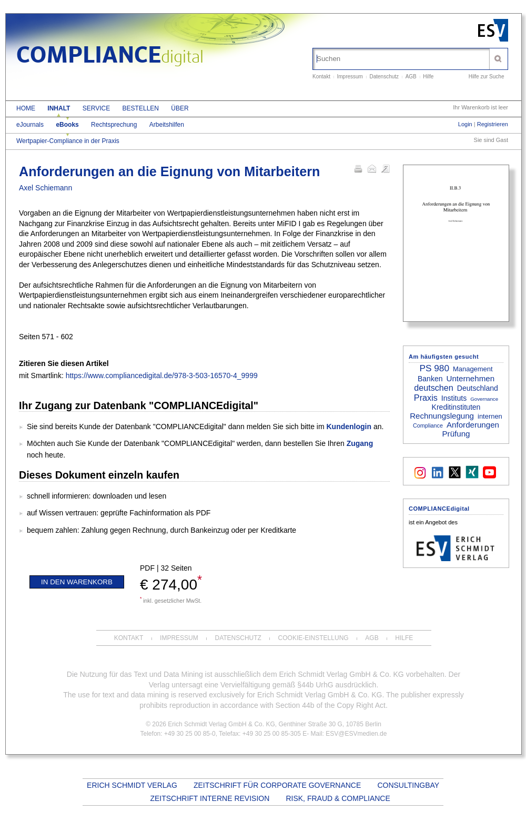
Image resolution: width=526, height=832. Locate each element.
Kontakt (321, 76)
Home (25, 108)
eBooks (67, 124)
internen (490, 416)
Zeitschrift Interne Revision (209, 798)
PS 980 (434, 368)
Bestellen (141, 108)
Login (465, 124)
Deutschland (477, 388)
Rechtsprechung (114, 124)
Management (473, 369)
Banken (430, 378)
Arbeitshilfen (166, 124)
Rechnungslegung (442, 415)
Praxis (426, 397)
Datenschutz (384, 76)
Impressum (349, 76)
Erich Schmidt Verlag (132, 785)
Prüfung (456, 433)
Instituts (454, 398)
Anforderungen (473, 424)
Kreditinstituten (456, 407)
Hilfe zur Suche (486, 76)
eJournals (30, 124)
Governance (484, 399)
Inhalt (58, 108)
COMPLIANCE (110, 56)
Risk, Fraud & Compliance (338, 798)
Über (179, 108)
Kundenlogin (348, 426)
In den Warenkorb (77, 582)
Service (96, 108)
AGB (411, 76)
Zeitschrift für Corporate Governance (277, 785)
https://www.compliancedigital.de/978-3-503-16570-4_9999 (162, 375)
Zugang (360, 443)
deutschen (433, 387)
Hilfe (428, 76)
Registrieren (492, 124)
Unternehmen (471, 378)
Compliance (428, 425)
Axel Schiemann (45, 188)
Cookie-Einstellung (313, 638)
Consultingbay (408, 785)
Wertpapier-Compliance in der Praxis (67, 141)
